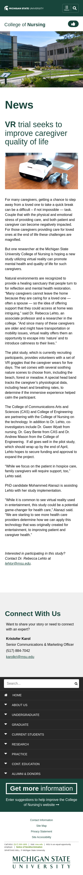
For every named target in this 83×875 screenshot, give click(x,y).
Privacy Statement (41, 831)
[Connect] (73, 24)
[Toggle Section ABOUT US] (41, 705)
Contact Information (41, 820)
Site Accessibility (41, 837)
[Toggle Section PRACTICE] (41, 754)
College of (24, 24)
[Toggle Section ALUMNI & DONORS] (41, 774)
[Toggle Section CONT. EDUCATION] (41, 764)
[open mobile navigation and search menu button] (70, 8)
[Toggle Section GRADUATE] (41, 724)
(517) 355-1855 (20, 844)
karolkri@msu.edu (20, 657)
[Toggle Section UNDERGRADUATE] (41, 715)
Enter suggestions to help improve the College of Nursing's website (41, 802)
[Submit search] (76, 683)
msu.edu (39, 844)
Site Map (41, 825)
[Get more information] (41, 788)
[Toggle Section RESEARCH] (41, 744)
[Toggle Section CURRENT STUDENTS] (41, 734)
